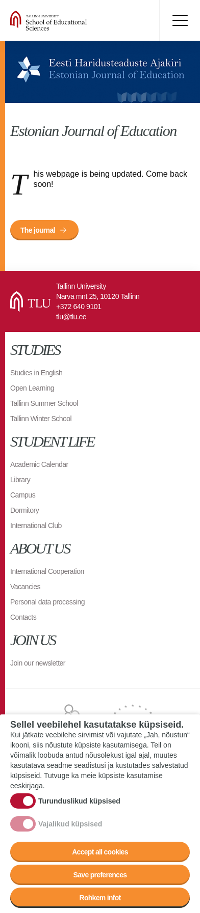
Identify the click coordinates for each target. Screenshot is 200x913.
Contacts (23, 617)
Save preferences (100, 875)
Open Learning (32, 388)
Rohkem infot (99, 898)
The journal (37, 230)
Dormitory (24, 510)
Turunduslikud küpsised (79, 801)
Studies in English (36, 373)
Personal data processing (47, 602)
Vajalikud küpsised (70, 824)
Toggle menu (179, 20)
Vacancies (25, 587)
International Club (36, 525)
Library (20, 480)
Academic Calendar (39, 464)
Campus (22, 495)
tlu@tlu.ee (71, 317)
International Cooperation (47, 571)
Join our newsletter (37, 663)
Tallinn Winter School (40, 418)
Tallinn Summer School (44, 403)
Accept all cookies (100, 852)
